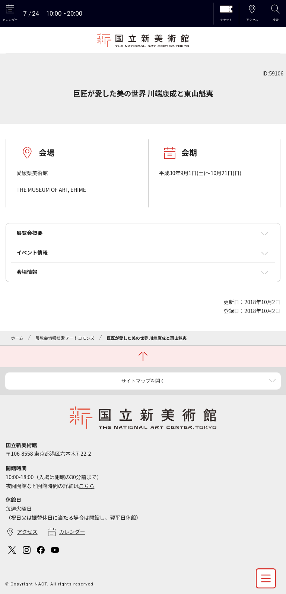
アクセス (27, 531)
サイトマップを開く (143, 381)
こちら (86, 486)
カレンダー (72, 531)
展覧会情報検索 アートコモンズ (64, 338)
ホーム (17, 338)
